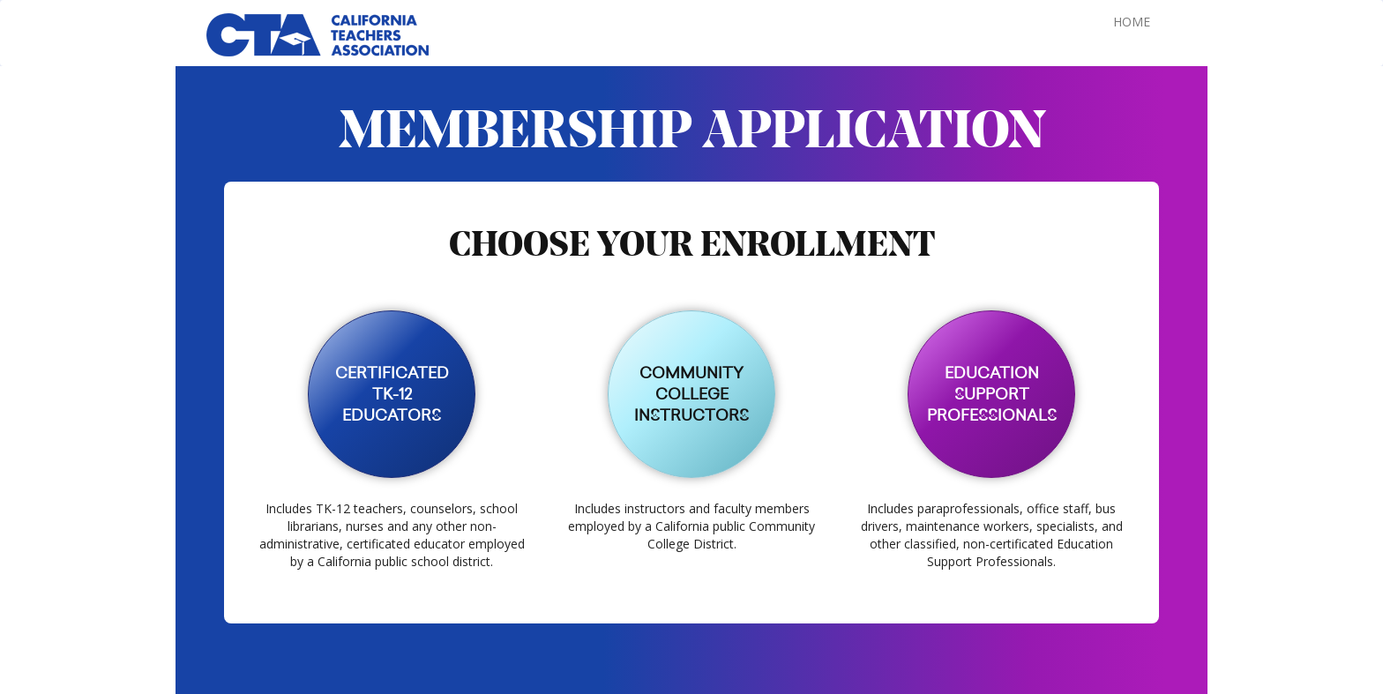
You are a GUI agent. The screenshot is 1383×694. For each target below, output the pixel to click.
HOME (1131, 21)
